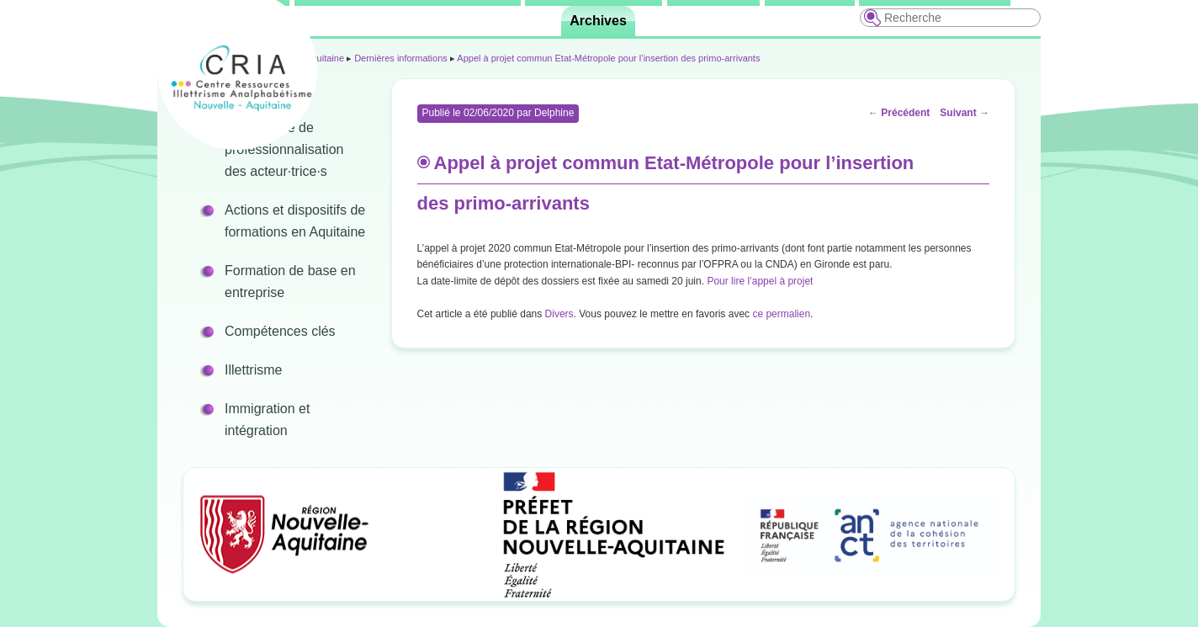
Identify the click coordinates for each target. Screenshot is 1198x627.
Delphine (554, 113)
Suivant (964, 113)
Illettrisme (253, 370)
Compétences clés (280, 331)
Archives (598, 20)
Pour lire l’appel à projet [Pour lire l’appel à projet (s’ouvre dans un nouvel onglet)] (760, 281)
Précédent (899, 113)
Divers (559, 314)
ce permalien (781, 314)
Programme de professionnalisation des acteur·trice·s (284, 149)
